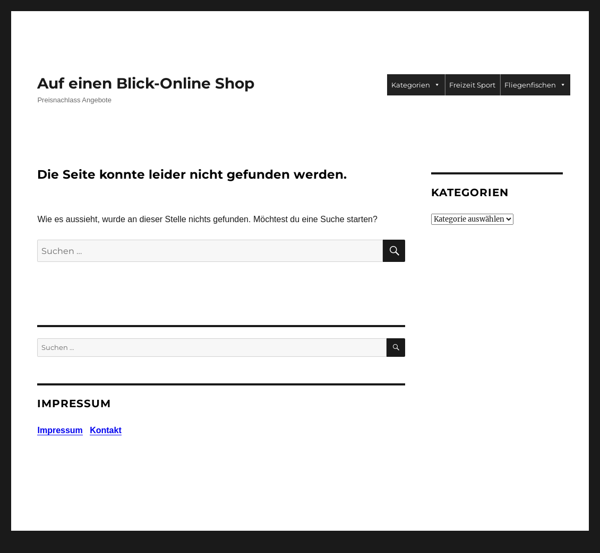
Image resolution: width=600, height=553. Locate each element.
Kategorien (415, 84)
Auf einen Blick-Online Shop (145, 83)
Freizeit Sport (472, 85)
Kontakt (106, 430)
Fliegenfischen (535, 84)
